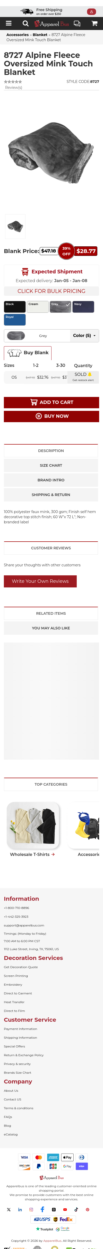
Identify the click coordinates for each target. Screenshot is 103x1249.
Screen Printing (16, 970)
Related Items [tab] (51, 607)
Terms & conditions (18, 1102)
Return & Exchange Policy (24, 1049)
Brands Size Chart (17, 1066)
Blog (7, 1119)
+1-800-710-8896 (16, 902)
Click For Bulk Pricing (51, 285)
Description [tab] (51, 444)
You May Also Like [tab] (51, 622)
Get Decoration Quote (21, 961)
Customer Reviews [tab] (51, 542)
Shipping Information (20, 1031)
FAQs (8, 1111)
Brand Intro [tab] (51, 474)
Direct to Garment (18, 987)
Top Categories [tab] (51, 778)
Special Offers (14, 1040)
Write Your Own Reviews (40, 575)
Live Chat (77, 17)
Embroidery (13, 978)
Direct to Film (14, 1005)
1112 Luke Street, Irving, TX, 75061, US (31, 943)
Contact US (12, 1093)
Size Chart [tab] (51, 459)
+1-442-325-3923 (16, 910)
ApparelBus (52, 1234)
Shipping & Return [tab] (51, 488)
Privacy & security (17, 1058)
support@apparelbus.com (24, 919)
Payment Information (20, 1023)
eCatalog (11, 1128)
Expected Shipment (51, 266)
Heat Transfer (14, 996)
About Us (11, 1084)
